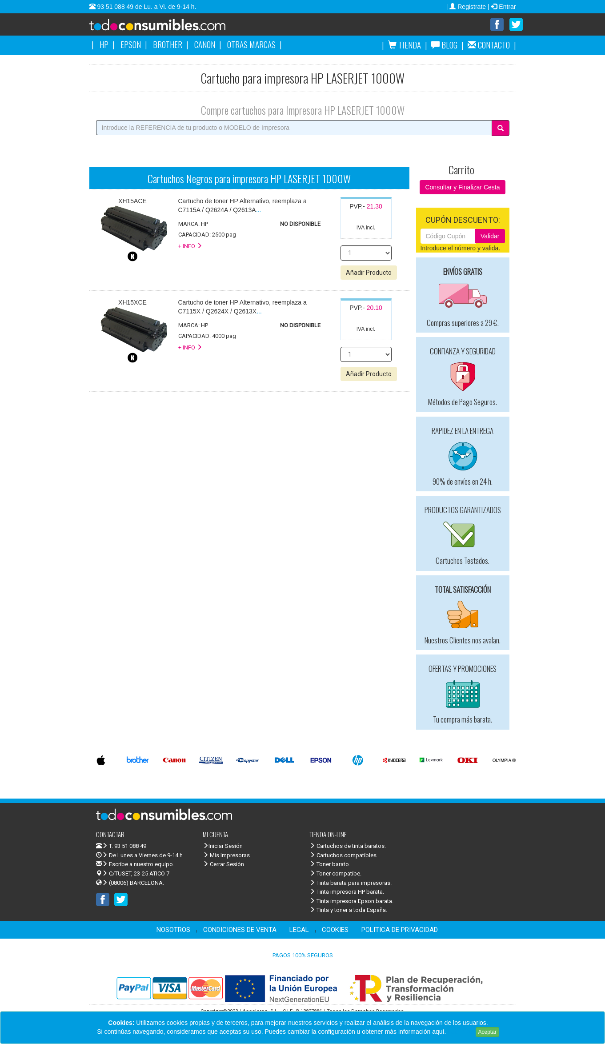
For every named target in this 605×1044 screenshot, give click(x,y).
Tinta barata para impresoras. (350, 883)
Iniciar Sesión (223, 846)
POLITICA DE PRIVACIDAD (399, 930)
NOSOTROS (173, 930)
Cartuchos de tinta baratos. (347, 846)
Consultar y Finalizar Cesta (462, 187)
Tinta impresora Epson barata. (351, 901)
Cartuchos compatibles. (343, 855)
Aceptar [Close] (487, 1032)
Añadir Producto (369, 273)
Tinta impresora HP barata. (346, 892)
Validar (490, 236)
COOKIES (335, 930)
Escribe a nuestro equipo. (135, 864)
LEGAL (299, 930)
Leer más (460, 1031)
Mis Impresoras (226, 855)
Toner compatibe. (335, 874)
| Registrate (467, 6)
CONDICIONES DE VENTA (239, 930)
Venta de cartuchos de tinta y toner (171, 27)
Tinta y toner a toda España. (348, 910)
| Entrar (502, 6)
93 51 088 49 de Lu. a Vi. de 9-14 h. (146, 6)
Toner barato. (329, 864)
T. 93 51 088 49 (127, 846)
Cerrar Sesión (223, 864)
